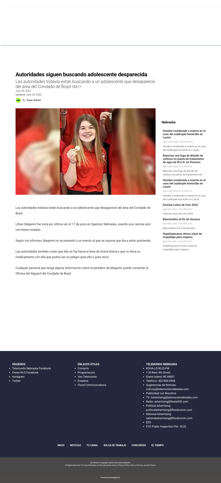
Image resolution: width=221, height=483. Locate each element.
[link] (185, 140)
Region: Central (14, 40)
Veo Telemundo (87, 376)
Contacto (83, 368)
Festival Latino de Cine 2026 (180, 205)
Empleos (83, 380)
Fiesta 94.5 (135, 38)
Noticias (153, 38)
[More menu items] (213, 38)
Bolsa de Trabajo (115, 445)
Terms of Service (136, 465)
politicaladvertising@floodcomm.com (169, 410)
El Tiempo (157, 445)
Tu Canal (92, 445)
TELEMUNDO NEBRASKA (161, 364)
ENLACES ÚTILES (88, 364)
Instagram (18, 376)
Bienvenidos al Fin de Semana (181, 219)
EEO (148, 422)
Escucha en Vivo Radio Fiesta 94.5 (165, 8)
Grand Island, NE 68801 (160, 376)
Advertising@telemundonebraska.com (174, 397)
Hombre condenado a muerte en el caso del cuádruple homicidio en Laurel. (184, 134)
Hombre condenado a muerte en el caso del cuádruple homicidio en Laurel (184, 183)
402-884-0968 (166, 380)
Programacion (86, 372)
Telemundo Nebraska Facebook (31, 368)
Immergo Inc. (115, 478)
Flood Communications (92, 385)
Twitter (16, 380)
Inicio (119, 38)
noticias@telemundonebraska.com (167, 389)
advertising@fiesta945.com (171, 401)
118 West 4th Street (158, 372)
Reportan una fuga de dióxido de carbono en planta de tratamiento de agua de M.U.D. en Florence (183, 159)
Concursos (199, 38)
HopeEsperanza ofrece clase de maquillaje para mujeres (182, 235)
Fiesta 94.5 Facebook (25, 372)
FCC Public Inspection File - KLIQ (166, 426)
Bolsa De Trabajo (175, 38)
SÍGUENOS (18, 364)
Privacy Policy (124, 465)
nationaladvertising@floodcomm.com (169, 418)
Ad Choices (151, 465)
